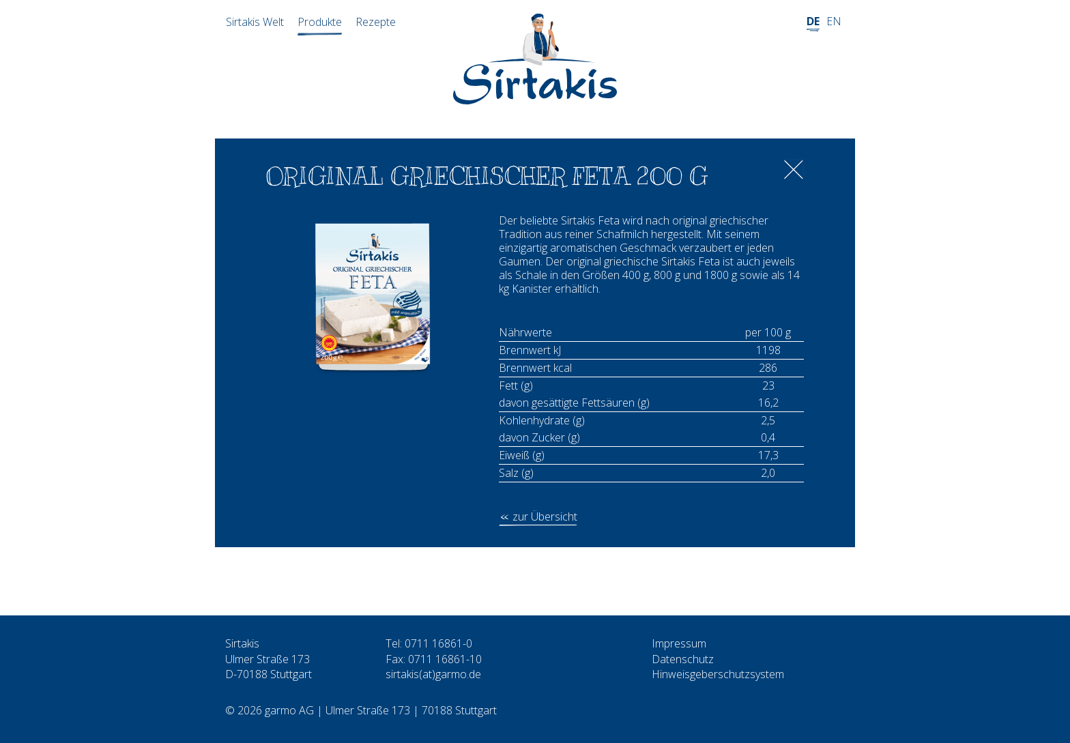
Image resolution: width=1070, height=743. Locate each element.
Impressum (679, 643)
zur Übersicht (544, 516)
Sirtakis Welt (255, 21)
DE (813, 21)
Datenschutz (683, 659)
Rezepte (376, 21)
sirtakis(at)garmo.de (433, 674)
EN (833, 21)
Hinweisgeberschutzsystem (718, 674)
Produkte (320, 21)
